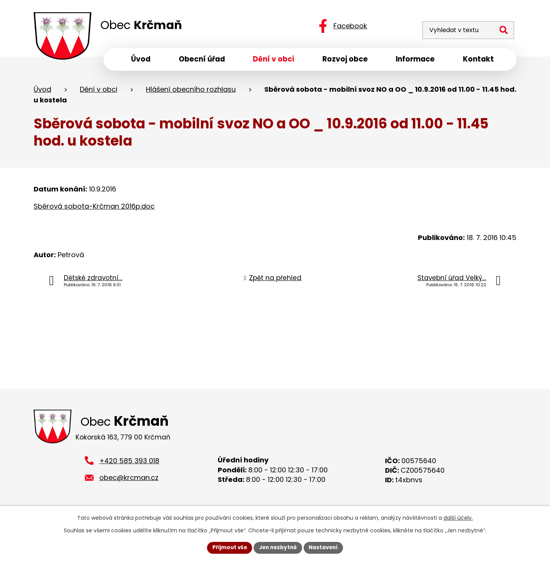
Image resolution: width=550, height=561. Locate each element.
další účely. (458, 517)
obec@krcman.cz (129, 481)
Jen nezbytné (278, 547)
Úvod (42, 91)
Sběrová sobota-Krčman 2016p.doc (94, 208)
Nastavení (325, 547)
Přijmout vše (227, 547)
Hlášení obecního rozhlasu (191, 91)
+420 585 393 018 (129, 464)
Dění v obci (98, 91)
